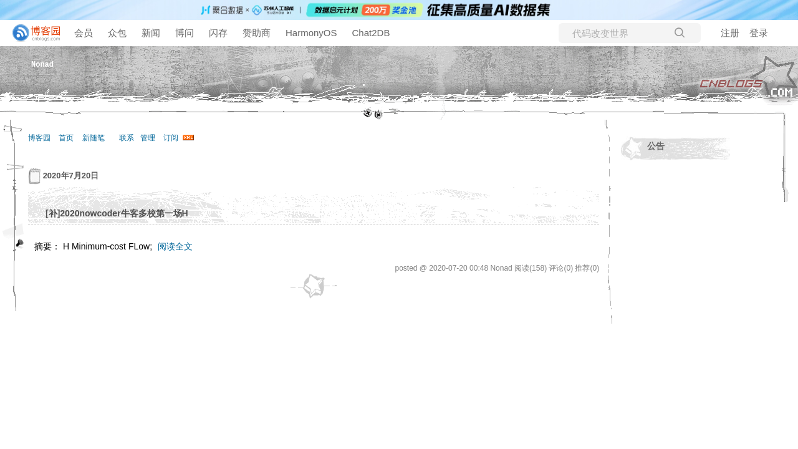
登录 (758, 32)
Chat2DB (371, 32)
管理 (147, 137)
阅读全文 (175, 246)
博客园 (39, 137)
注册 (730, 32)
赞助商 (257, 32)
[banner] (31, 33)
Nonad (42, 64)
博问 (184, 32)
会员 (83, 32)
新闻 (151, 32)
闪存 (218, 32)
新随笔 (93, 137)
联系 (126, 137)
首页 (66, 137)
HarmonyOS (311, 32)
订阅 (170, 137)
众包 (117, 32)
